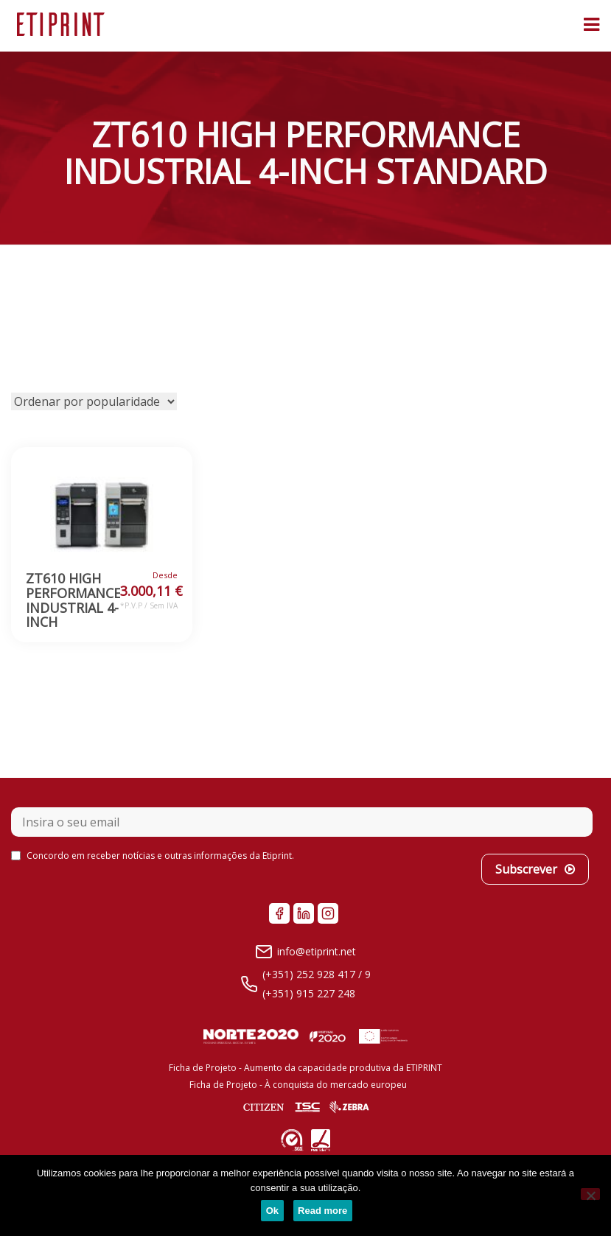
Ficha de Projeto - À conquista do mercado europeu (298, 1084)
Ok (272, 1210)
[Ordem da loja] (94, 401)
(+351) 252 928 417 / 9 (316, 974)
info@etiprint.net (316, 951)
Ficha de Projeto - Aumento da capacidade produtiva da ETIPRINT (305, 1067)
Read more (322, 1210)
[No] (590, 1194)
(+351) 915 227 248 (308, 993)
